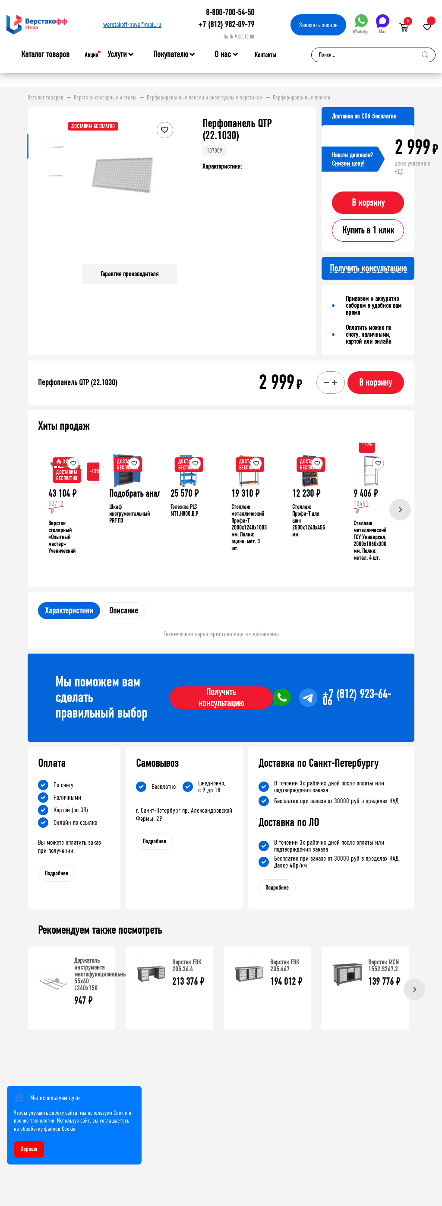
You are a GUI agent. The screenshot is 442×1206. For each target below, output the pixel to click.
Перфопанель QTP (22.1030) (77, 382)
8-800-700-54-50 (230, 12)
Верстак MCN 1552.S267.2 (383, 965)
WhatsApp (361, 24)
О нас (223, 54)
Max (382, 24)
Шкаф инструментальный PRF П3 (129, 513)
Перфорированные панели (301, 97)
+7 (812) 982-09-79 (226, 24)
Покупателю (170, 54)
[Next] (400, 509)
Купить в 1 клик (368, 230)
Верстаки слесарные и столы (105, 97)
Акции (91, 55)
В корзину (368, 202)
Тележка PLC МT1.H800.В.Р (184, 510)
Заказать (318, 25)
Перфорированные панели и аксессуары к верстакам (204, 97)
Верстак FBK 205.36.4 (186, 965)
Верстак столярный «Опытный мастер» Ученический (62, 537)
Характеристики (69, 610)
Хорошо (29, 1149)
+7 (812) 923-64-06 (356, 698)
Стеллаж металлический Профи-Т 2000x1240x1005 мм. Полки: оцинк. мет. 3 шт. (249, 527)
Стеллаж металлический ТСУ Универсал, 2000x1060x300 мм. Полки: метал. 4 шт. (370, 541)
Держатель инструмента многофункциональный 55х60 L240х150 (102, 974)
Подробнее (56, 873)
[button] (170, 188)
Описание (123, 610)
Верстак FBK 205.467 (284, 965)
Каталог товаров (45, 54)
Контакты (265, 55)
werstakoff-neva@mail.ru (132, 24)
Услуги (117, 54)
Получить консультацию (221, 697)
